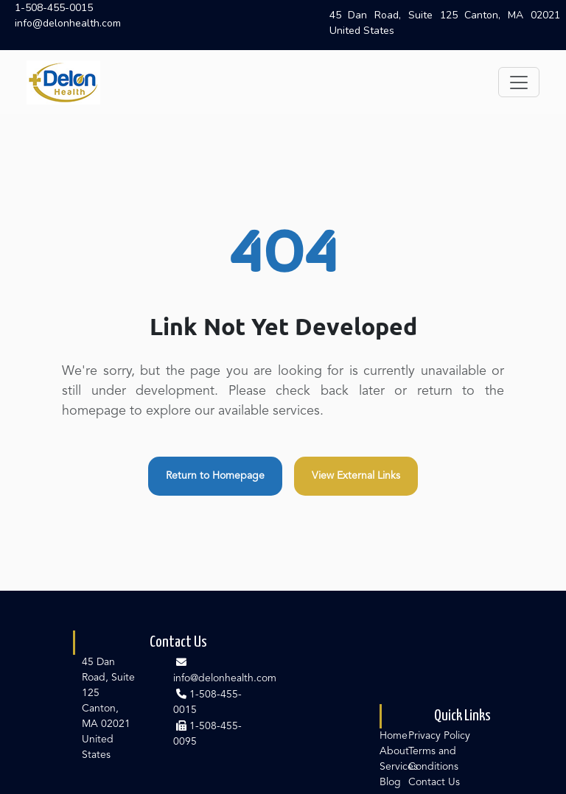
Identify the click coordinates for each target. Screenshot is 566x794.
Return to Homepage (215, 476)
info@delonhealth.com (68, 23)
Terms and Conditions (433, 759)
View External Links (356, 476)
